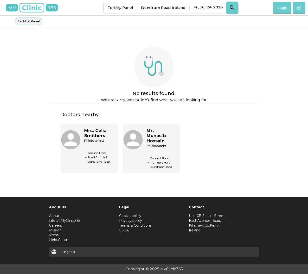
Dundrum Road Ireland (163, 7)
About (54, 216)
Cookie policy (130, 216)
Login (282, 8)
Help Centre (59, 240)
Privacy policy (130, 220)
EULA (124, 230)
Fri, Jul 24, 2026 (208, 7)
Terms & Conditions (135, 225)
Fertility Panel (120, 7)
